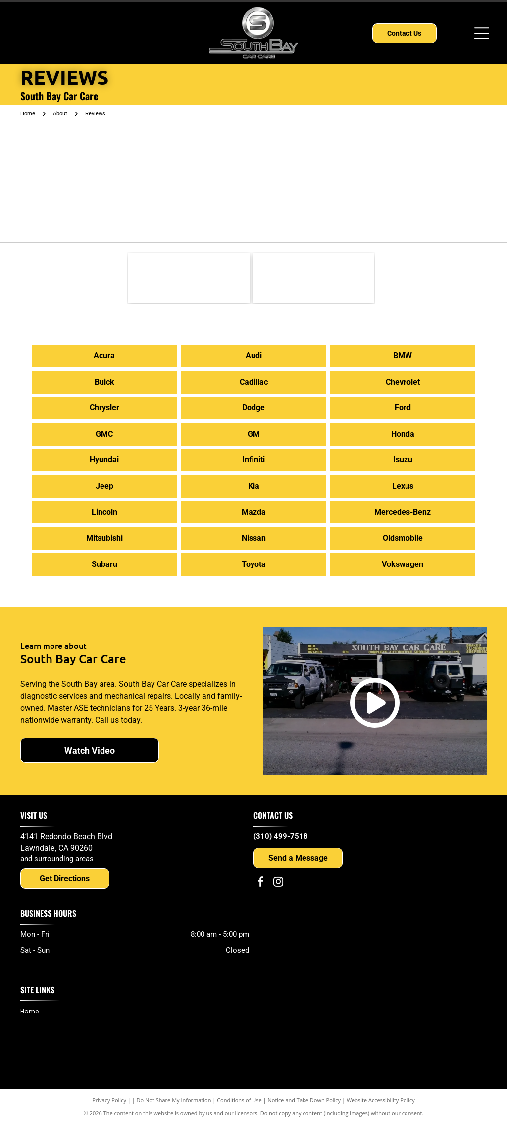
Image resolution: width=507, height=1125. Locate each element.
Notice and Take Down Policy (304, 1100)
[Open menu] (481, 33)
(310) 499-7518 (281, 836)
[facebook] (261, 883)
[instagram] (278, 883)
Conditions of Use (239, 1100)
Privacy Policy (109, 1100)
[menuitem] (33, 1011)
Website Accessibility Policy (381, 1100)
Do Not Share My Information (174, 1100)
